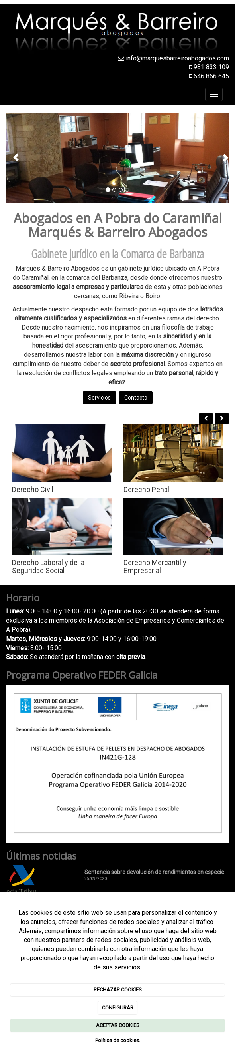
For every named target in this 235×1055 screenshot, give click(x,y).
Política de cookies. (117, 1040)
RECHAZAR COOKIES (118, 990)
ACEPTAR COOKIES (117, 1025)
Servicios (99, 397)
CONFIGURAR (117, 1008)
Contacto (135, 397)
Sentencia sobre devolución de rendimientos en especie (154, 872)
